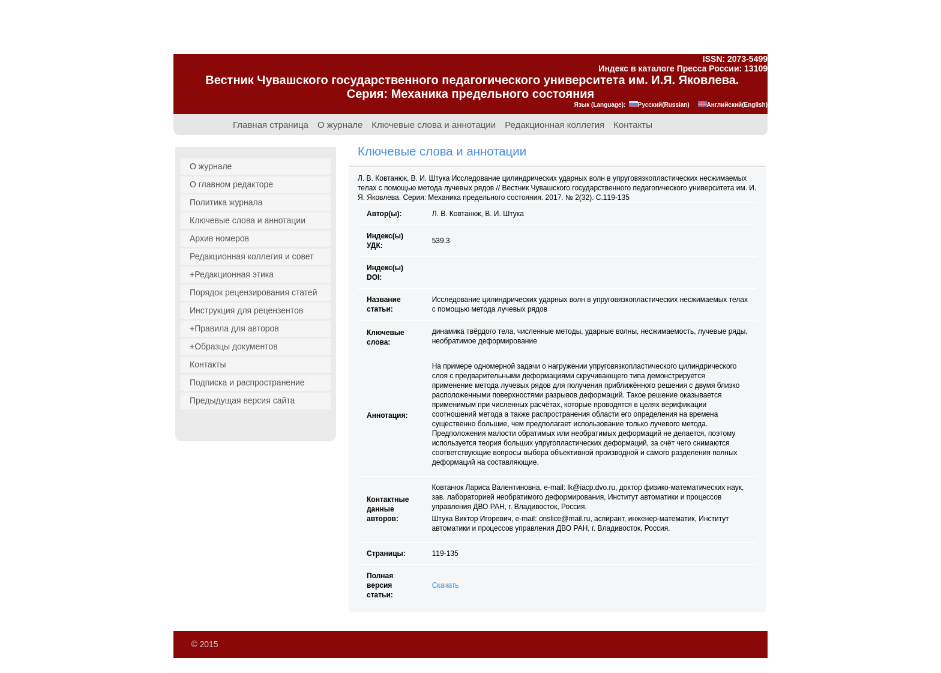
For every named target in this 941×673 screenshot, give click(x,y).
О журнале (339, 125)
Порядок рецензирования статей (253, 292)
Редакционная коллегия (554, 125)
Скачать (445, 585)
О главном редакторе (231, 184)
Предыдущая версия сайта (242, 400)
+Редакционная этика (232, 274)
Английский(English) (733, 104)
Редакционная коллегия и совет (252, 256)
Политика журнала (226, 202)
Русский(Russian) (659, 104)
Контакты (632, 125)
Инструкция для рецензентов (246, 310)
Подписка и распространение (247, 382)
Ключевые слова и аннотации (433, 125)
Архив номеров (219, 238)
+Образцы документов (234, 346)
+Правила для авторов (234, 328)
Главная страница (270, 125)
